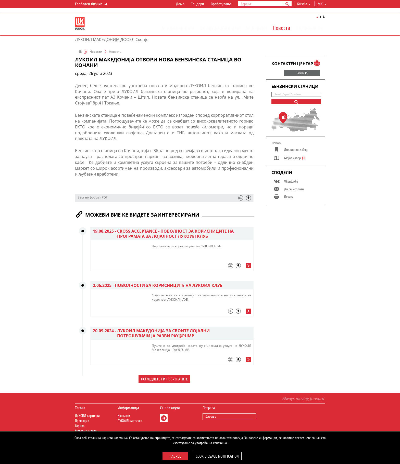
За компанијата (178, 28)
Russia (304, 4)
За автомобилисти (220, 28)
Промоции (82, 421)
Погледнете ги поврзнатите (164, 379)
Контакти (124, 416)
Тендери (197, 4)
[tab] (201, 267)
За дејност (256, 28)
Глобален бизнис (91, 4)
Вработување (221, 4)
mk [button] (322, 4)
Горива (79, 426)
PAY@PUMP (180, 350)
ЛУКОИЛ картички (87, 416)
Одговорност (309, 28)
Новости (281, 28)
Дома (180, 4)
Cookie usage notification (217, 456)
